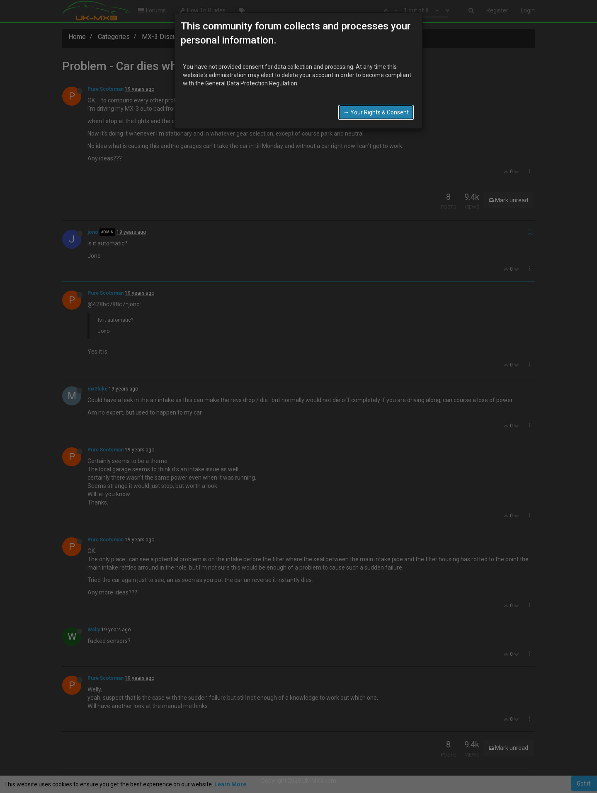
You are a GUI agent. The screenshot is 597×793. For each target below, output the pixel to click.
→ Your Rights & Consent (376, 110)
